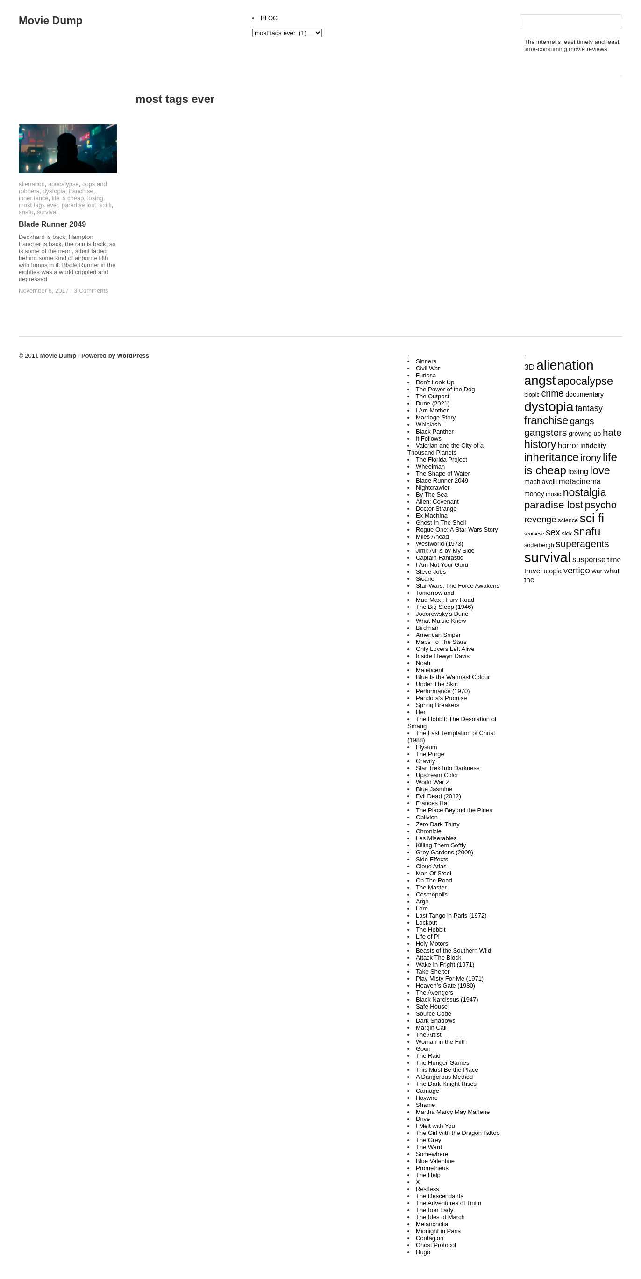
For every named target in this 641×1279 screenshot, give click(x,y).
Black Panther (435, 431)
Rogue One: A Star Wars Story (457, 529)
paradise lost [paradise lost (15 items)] (553, 505)
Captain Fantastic (439, 557)
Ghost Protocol (436, 1245)
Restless (427, 1188)
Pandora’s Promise (441, 697)
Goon (423, 1048)
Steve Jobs (431, 571)
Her (421, 711)
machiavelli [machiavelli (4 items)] (540, 481)
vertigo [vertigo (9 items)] (576, 570)
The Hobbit (431, 929)
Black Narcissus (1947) (447, 999)
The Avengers (434, 992)
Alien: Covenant (437, 501)
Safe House (432, 1006)
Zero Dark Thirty (438, 824)
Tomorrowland (435, 592)
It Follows (429, 438)
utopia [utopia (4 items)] (553, 571)
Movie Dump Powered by (78, 355)
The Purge (430, 754)
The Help (428, 1174)
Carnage (427, 1090)
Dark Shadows (436, 1020)
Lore (422, 908)
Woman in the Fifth (441, 1041)
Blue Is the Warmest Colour (453, 676)
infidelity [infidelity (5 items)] (593, 445)
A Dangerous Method (444, 1076)
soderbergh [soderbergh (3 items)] (539, 545)
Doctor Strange (436, 508)
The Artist (429, 1034)
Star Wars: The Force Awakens (457, 585)
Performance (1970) (443, 690)
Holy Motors (432, 943)
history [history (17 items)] (540, 444)
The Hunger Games (442, 1062)
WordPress (133, 355)
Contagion (429, 1238)
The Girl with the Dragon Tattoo (458, 1132)
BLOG (269, 18)
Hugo (423, 1252)
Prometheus (432, 1167)
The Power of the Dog (445, 389)
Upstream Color (437, 775)
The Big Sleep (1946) (444, 606)
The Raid (428, 1055)
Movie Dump (51, 20)
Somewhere (432, 1153)
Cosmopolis (432, 894)
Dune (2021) (432, 403)
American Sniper (438, 634)
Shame (425, 1104)
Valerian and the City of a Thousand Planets (445, 449)
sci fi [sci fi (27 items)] (592, 518)
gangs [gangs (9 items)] (582, 421)
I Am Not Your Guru (442, 564)
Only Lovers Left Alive (445, 648)
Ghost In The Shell (441, 522)
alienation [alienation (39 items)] (565, 365)
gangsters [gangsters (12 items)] (545, 432)
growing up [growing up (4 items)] (585, 433)
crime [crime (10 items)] (552, 393)
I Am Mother (432, 410)
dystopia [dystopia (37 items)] (549, 406)
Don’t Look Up (435, 382)
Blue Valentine (435, 1160)
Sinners (426, 361)
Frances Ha (431, 803)
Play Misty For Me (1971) (450, 978)
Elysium (426, 747)
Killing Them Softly (441, 845)
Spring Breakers (437, 704)
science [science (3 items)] (568, 520)
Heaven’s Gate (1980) (445, 985)
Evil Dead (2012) (438, 796)
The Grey (428, 1139)
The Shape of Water (443, 473)
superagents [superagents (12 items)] (582, 543)
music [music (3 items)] (553, 494)
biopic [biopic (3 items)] (532, 394)
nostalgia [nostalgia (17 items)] (584, 492)
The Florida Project (441, 459)
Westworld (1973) (439, 543)
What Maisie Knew (441, 620)
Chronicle (429, 831)
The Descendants (439, 1196)
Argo (422, 901)
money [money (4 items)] (534, 494)
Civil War (428, 368)
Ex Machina (432, 515)
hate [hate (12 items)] (612, 432)
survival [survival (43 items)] (547, 557)
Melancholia (432, 1224)
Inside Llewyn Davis (443, 655)
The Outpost (432, 396)
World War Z (432, 782)
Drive (423, 1118)
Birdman (427, 627)
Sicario (425, 578)
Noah (423, 662)
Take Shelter (432, 971)
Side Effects (432, 859)
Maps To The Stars (441, 641)
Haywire (427, 1097)
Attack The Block (438, 957)
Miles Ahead (432, 536)
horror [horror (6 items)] (568, 445)
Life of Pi (428, 936)
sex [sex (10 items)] (553, 532)
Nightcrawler (432, 487)
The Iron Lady (434, 1210)
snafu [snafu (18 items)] (587, 532)
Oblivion (427, 817)
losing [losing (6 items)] (578, 471)
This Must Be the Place (447, 1069)
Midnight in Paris (438, 1231)
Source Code (433, 1013)
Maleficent (429, 669)
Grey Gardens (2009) (444, 852)
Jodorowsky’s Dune (442, 613)
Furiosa (426, 375)
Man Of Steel (433, 873)
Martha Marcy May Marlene (453, 1111)
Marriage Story (436, 417)
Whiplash (428, 424)
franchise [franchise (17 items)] (546, 420)
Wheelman (430, 466)
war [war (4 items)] (596, 571)
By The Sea (432, 494)
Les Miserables (436, 838)
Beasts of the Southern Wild (453, 950)
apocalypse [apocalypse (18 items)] (585, 381)
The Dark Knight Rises (446, 1083)
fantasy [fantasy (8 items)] (589, 408)
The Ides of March (440, 1217)
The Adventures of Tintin (448, 1203)
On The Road (434, 880)
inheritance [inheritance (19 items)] (551, 457)
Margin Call (431, 1027)
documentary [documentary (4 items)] (584, 394)
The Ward (429, 1146)
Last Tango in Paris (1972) (451, 915)
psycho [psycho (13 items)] (601, 505)
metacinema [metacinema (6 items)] (580, 481)
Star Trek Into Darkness (448, 768)
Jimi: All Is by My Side (445, 550)
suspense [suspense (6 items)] (588, 559)
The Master (431, 887)
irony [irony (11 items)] (590, 458)
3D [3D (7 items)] (529, 367)
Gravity (425, 761)
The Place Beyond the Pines (454, 810)
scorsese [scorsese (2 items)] (534, 533)
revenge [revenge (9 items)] (540, 519)
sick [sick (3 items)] (567, 533)
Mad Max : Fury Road (445, 599)
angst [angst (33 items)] (540, 380)
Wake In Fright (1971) (445, 964)
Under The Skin (437, 683)
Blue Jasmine (434, 789)
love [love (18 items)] (600, 470)
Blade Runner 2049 (442, 480)
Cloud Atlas (431, 866)
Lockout (426, 922)
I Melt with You (435, 1125)
